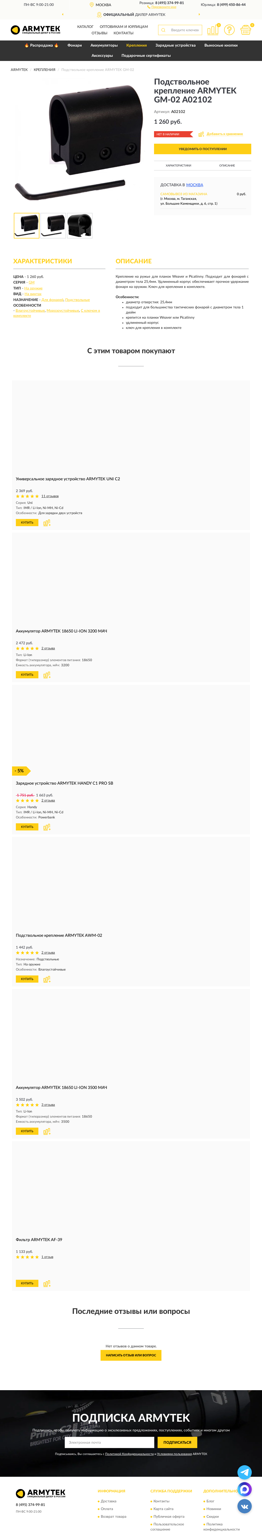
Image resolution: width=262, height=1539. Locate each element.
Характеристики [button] (178, 165)
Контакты (124, 33)
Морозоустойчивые (63, 311)
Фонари (75, 45)
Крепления (136, 45)
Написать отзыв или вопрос (131, 1336)
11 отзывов (50, 496)
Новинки (213, 1490)
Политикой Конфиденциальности (129, 1435)
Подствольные (77, 300)
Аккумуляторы (104, 45)
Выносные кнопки (221, 45)
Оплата (107, 1490)
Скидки (212, 1498)
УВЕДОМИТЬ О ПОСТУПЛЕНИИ (203, 149)
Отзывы (99, 33)
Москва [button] (194, 185)
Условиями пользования (174, 1435)
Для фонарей (52, 300)
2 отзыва (48, 648)
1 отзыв (47, 1255)
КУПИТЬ (27, 522)
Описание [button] (227, 165)
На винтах (33, 294)
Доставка (108, 1482)
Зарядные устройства (176, 45)
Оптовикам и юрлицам (124, 27)
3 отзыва (48, 1103)
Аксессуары (102, 56)
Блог (210, 1482)
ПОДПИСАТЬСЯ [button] (177, 1424)
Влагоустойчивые (30, 311)
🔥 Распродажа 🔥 (41, 45)
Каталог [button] (85, 27)
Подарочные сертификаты (146, 56)
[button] (161, 6)
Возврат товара (113, 1498)
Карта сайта (163, 1490)
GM (32, 282)
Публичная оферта (169, 1498)
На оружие (33, 288)
